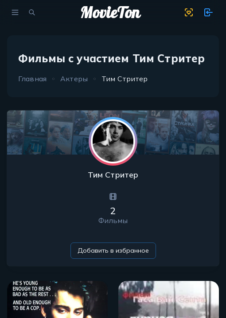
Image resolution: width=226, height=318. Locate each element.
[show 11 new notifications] (208, 12)
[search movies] (32, 12)
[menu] (15, 12)
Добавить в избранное (113, 250)
